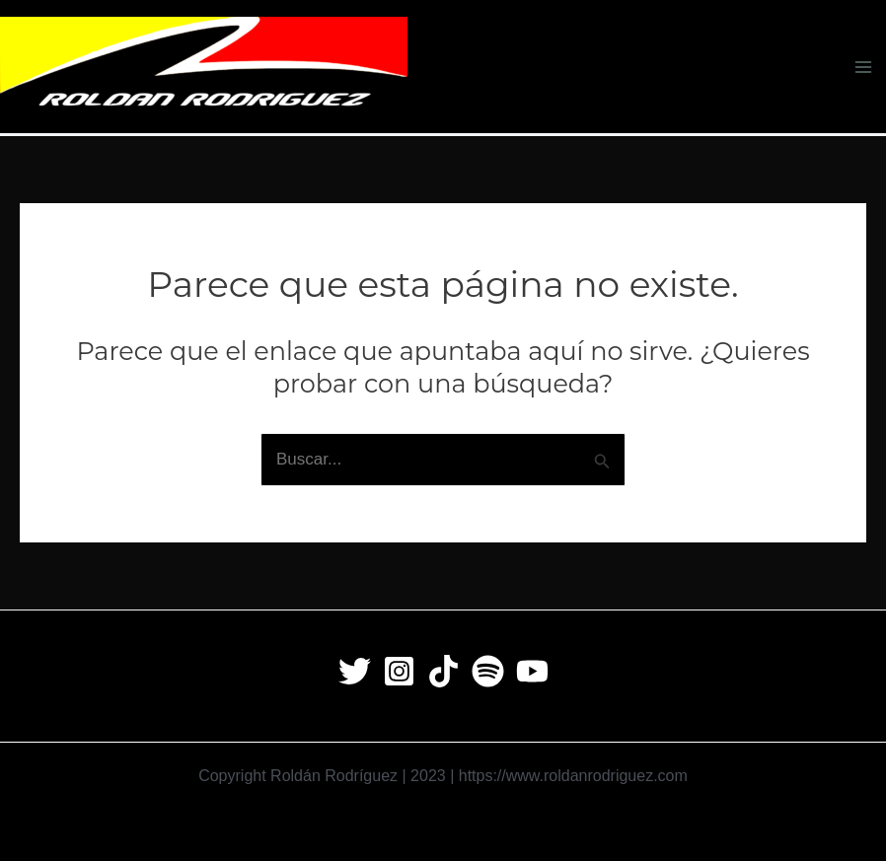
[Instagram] (399, 671)
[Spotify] (488, 671)
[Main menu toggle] (864, 67)
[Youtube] (532, 671)
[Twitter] (354, 671)
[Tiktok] (443, 671)
